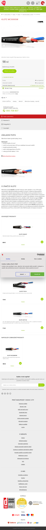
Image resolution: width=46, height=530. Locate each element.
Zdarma (41, 88)
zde (43, 389)
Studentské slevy (23, 412)
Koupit (42, 242)
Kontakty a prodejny (23, 475)
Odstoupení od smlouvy (23, 458)
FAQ (23, 461)
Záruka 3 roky (8, 88)
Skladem (23, 244)
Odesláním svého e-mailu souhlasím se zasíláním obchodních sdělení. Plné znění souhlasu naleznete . (23, 389)
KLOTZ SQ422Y (23, 234)
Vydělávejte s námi (23, 484)
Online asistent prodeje (23, 418)
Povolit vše (37, 274)
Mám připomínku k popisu (9, 156)
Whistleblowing (23, 489)
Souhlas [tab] (8, 258)
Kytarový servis (23, 415)
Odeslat (41, 385)
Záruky (23, 438)
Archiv (23, 427)
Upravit (22, 274)
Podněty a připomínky (23, 481)
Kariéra (23, 478)
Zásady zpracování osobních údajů (23, 446)
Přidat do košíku (9, 71)
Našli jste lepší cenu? (23, 409)
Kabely (14, 14)
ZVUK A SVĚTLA (7, 14)
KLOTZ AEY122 (23, 320)
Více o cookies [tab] (38, 258)
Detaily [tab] (23, 258)
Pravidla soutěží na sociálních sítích (23, 452)
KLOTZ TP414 (23, 291)
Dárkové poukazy (23, 440)
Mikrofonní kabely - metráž (28, 14)
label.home (1, 14)
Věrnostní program (23, 421)
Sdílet (4, 97)
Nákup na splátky (23, 424)
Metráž (19, 14)
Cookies (23, 464)
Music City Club (23, 486)
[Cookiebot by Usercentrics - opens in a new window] (38, 255)
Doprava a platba (23, 403)
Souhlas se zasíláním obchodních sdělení (23, 449)
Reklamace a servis (23, 455)
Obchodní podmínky (23, 443)
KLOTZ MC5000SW (12, 355)
